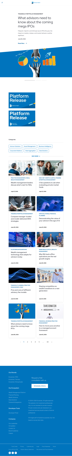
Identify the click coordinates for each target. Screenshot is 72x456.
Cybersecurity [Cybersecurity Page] (30, 446)
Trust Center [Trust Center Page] (14, 446)
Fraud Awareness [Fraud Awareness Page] (46, 446)
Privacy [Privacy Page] (22, 446)
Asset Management (29, 146)
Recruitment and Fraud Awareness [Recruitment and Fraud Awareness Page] (45, 449)
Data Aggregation (30, 151)
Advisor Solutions (15, 146)
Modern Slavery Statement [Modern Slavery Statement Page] (27, 449)
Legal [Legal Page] (37, 446)
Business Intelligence (45, 146)
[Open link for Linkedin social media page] (10, 453)
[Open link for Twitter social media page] (13, 453)
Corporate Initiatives (16, 151)
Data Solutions (43, 151)
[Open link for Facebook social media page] (16, 453)
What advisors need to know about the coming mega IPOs (35, 22)
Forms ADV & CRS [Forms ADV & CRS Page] (13, 449)
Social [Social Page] (54, 446)
